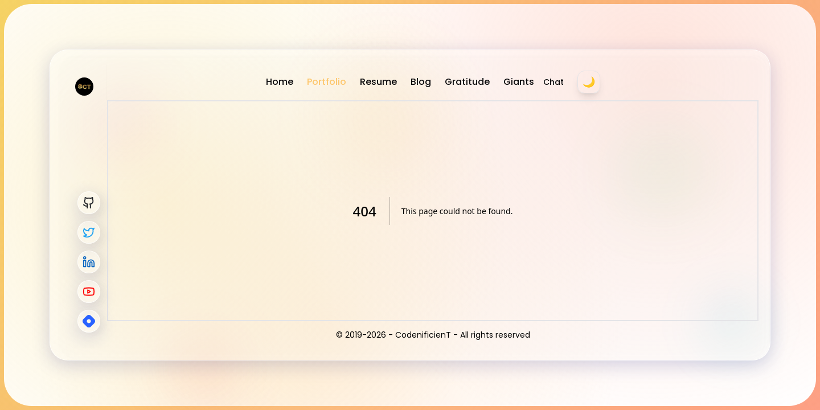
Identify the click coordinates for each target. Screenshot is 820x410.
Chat (553, 82)
